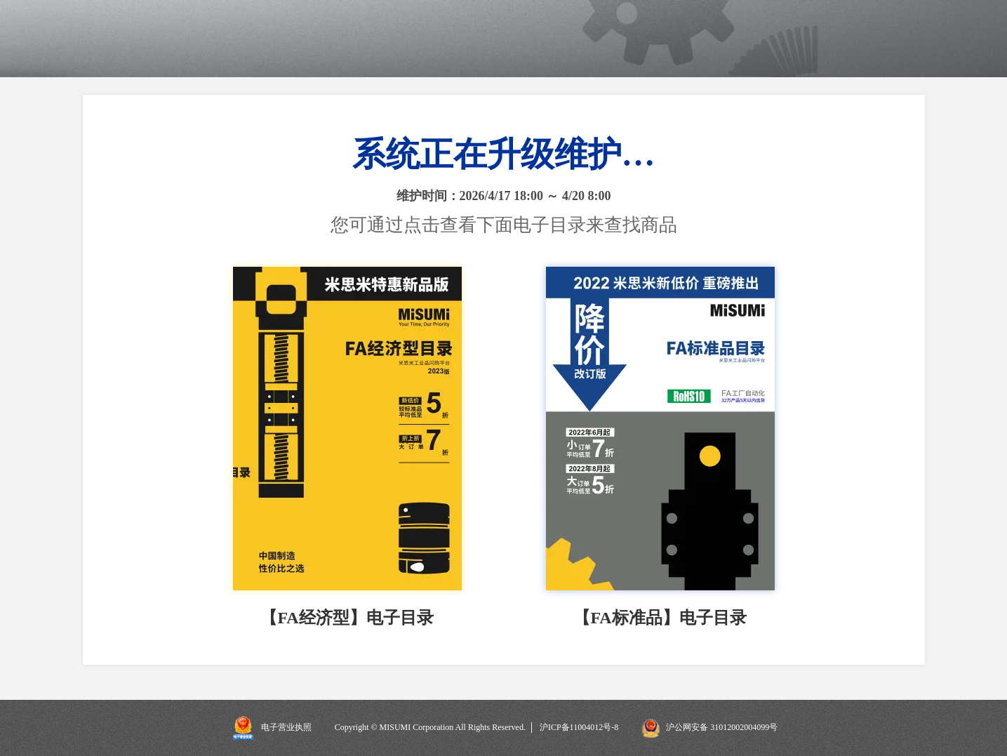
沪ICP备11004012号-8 (579, 727)
